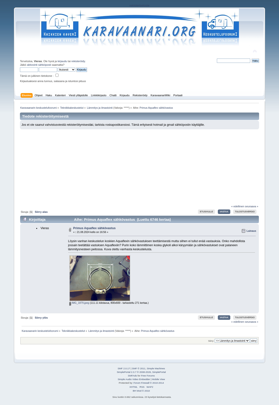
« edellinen (237, 206)
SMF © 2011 (138, 368)
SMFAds (132, 375)
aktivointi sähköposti (39, 64)
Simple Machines (156, 368)
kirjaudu (62, 61)
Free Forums (148, 375)
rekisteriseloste (139, 5)
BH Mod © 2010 (141, 390)
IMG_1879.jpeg (79, 302)
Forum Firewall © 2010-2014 (149, 382)
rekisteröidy (78, 61)
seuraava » (251, 206)
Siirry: (211, 340)
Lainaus (251, 230)
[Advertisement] (140, 165)
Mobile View (158, 379)
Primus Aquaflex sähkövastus (94, 228)
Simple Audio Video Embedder (134, 379)
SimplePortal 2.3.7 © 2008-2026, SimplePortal (141, 372)
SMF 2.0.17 (124, 368)
